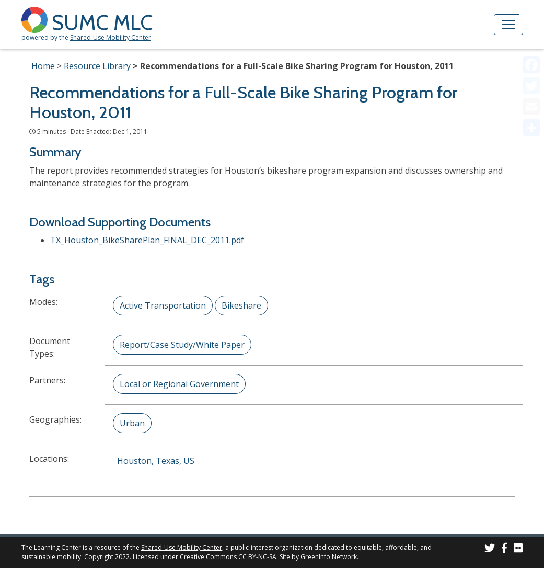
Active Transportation (163, 305)
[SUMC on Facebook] (504, 549)
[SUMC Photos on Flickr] (518, 549)
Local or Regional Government (179, 384)
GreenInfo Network (328, 556)
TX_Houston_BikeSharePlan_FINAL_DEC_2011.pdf (147, 240)
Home (43, 66)
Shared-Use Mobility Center (110, 37)
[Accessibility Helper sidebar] (531, 12)
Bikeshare (241, 305)
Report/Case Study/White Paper (182, 344)
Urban (132, 423)
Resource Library (97, 66)
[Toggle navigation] (508, 24)
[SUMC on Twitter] (489, 549)
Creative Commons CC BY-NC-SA (228, 556)
